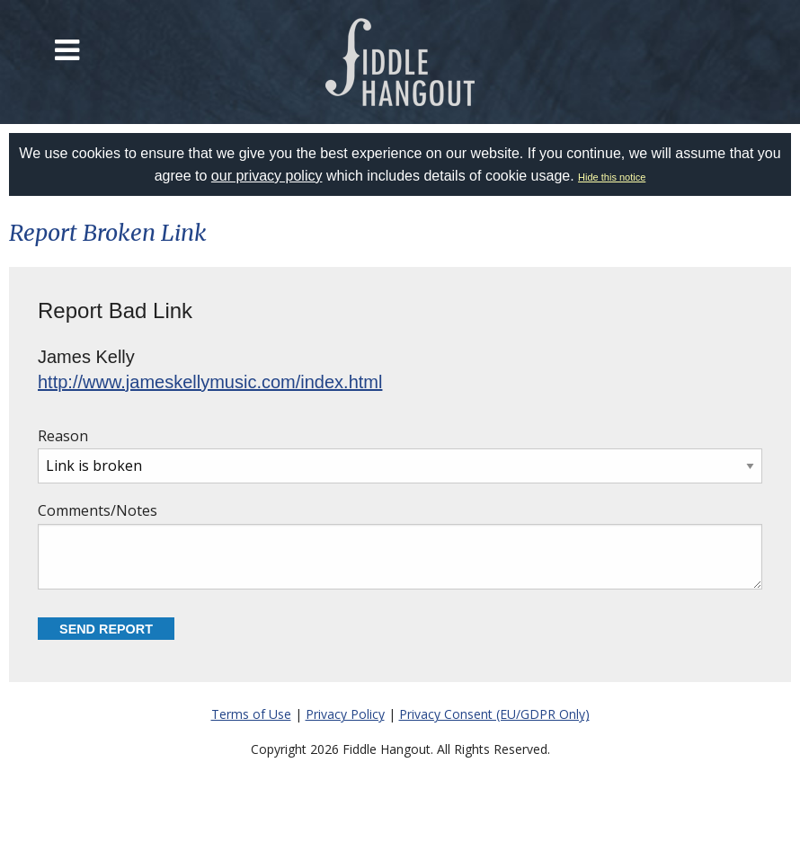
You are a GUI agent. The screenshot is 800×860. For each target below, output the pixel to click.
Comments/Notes (400, 545)
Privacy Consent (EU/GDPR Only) (494, 714)
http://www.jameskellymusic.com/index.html (210, 382)
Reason (400, 455)
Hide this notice (611, 177)
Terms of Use (251, 714)
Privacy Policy (345, 714)
